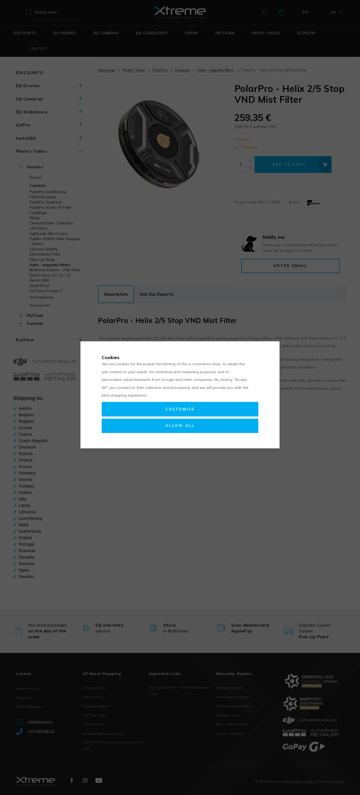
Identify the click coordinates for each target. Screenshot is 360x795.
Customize (180, 409)
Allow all (180, 425)
